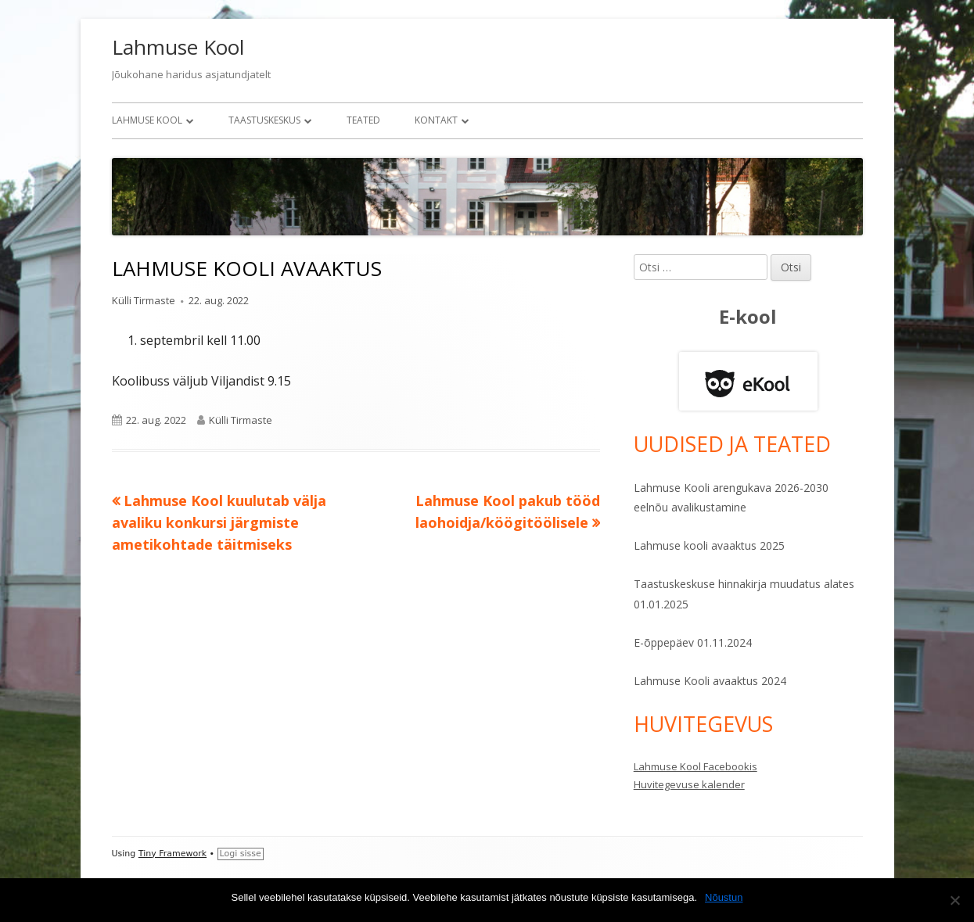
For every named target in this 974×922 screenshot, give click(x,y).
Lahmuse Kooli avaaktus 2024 (710, 680)
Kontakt (436, 120)
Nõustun (723, 897)
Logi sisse (240, 853)
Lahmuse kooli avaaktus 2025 (709, 545)
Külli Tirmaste (143, 300)
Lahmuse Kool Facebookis (695, 766)
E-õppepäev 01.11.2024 (693, 642)
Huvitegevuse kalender (689, 784)
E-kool (748, 316)
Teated (363, 120)
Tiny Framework (172, 853)
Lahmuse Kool (178, 47)
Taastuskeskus (264, 120)
